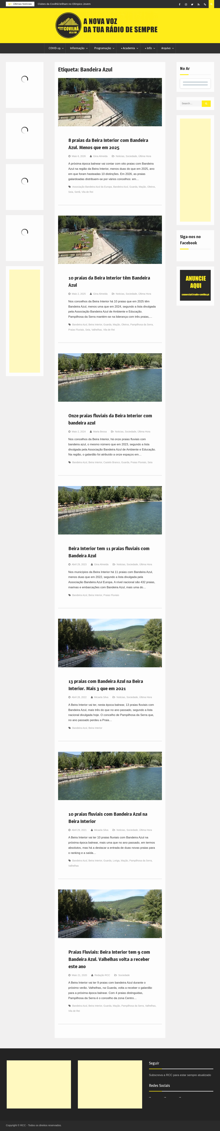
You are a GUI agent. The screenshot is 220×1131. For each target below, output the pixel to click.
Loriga (116, 860)
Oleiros (151, 186)
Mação (142, 186)
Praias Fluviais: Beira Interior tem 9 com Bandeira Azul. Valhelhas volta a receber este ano (109, 959)
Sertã (77, 192)
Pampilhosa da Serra (141, 324)
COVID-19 (54, 48)
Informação (77, 48)
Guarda (133, 186)
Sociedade (131, 156)
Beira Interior (95, 324)
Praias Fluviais (76, 329)
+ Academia (128, 48)
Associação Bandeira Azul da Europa (92, 186)
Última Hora (144, 156)
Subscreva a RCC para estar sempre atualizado (180, 1075)
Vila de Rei (87, 192)
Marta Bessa (100, 431)
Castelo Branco (111, 462)
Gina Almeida (100, 156)
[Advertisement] (195, 170)
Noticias (120, 156)
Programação (102, 48)
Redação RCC (102, 975)
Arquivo (165, 48)
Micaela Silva (101, 697)
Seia (70, 192)
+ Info (148, 48)
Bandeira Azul (120, 186)
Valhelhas (96, 329)
